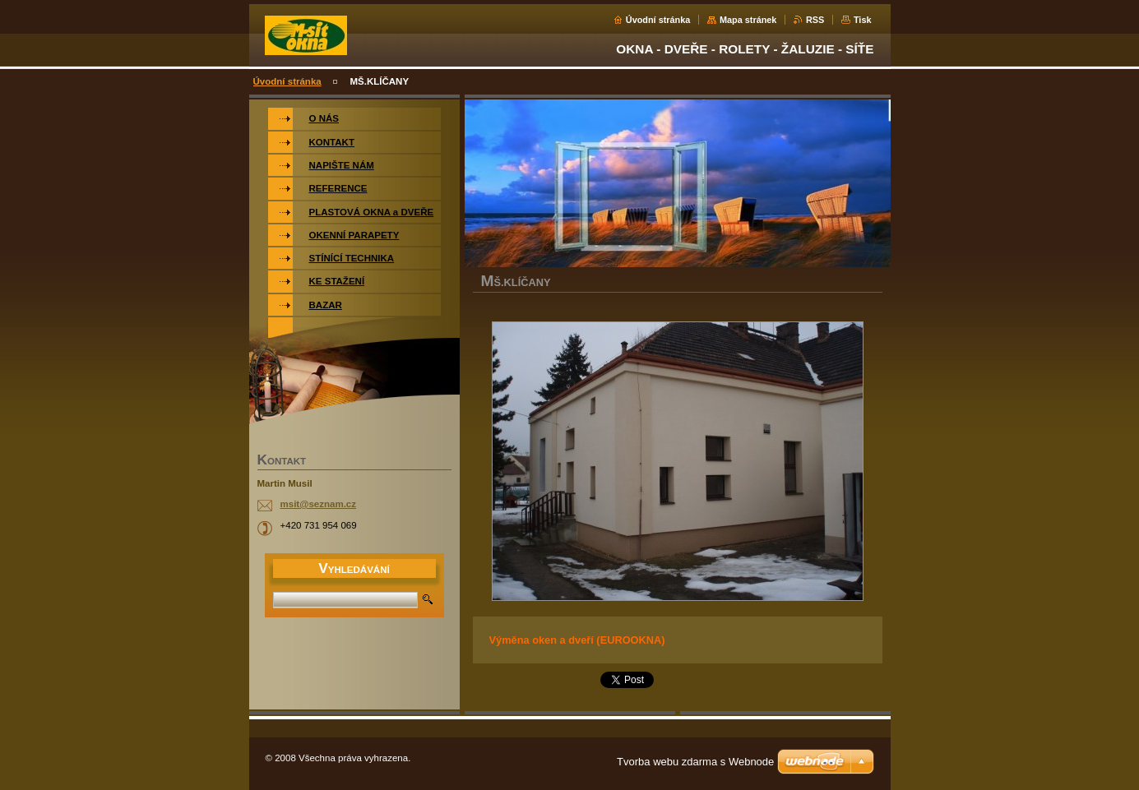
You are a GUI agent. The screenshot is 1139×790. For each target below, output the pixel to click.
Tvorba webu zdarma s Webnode (695, 761)
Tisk (863, 20)
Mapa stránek (748, 20)
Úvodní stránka (658, 20)
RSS (815, 20)
